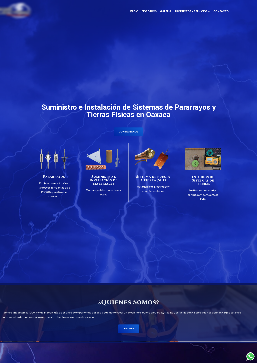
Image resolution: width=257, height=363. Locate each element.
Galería (165, 11)
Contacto (221, 11)
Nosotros (149, 11)
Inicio (134, 11)
